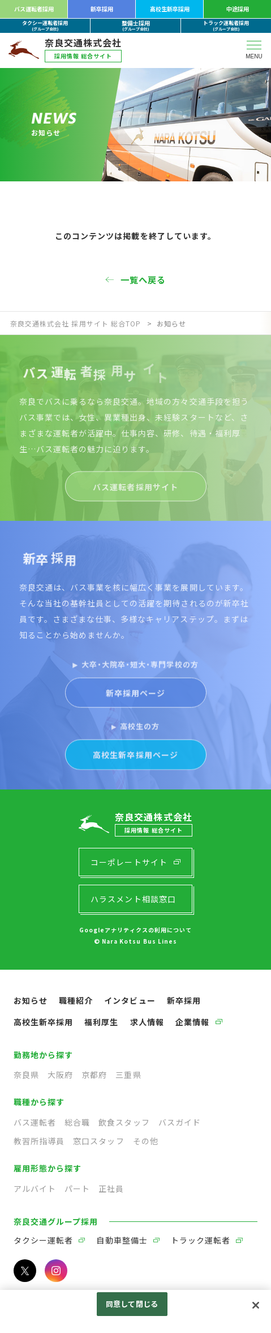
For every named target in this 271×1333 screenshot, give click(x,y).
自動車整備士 (121, 1240)
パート (77, 1188)
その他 (145, 1141)
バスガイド (179, 1122)
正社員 (111, 1188)
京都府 (94, 1074)
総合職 (77, 1122)
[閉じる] (255, 1305)
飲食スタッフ (123, 1122)
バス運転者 (35, 1122)
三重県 (128, 1074)
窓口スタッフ (98, 1141)
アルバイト (35, 1188)
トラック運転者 (200, 1240)
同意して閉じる (132, 1303)
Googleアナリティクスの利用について (135, 930)
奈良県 (26, 1074)
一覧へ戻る (143, 279)
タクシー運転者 (43, 1240)
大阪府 (60, 1074)
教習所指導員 (39, 1141)
